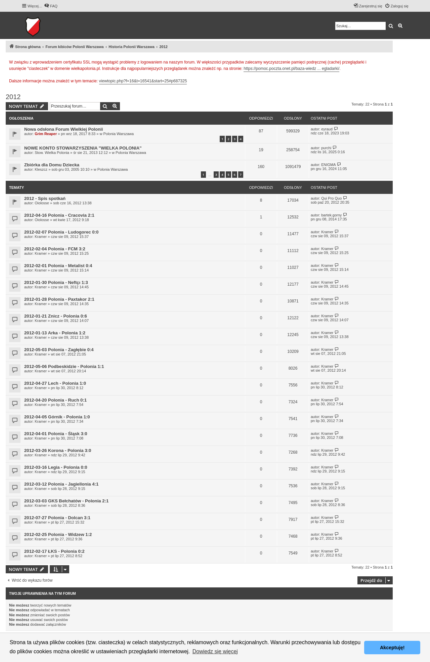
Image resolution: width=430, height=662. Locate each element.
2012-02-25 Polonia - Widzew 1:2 (58, 534)
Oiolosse (42, 203)
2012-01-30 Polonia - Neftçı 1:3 (56, 282)
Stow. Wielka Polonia (52, 153)
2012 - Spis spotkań (45, 198)
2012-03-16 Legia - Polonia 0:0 (55, 467)
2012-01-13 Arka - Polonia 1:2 (54, 332)
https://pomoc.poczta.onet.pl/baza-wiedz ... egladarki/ (291, 68)
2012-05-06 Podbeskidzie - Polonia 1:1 (64, 366)
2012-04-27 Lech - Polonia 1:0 (55, 383)
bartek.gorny (331, 215)
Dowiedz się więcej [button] (215, 651)
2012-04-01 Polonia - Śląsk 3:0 (55, 433)
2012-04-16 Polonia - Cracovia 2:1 (59, 215)
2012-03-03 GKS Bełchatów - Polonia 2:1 (66, 500)
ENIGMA (328, 165)
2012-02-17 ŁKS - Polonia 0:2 (54, 551)
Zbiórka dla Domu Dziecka (51, 164)
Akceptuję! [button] (392, 647)
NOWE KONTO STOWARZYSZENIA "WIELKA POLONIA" (83, 148)
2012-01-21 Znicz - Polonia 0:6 (55, 316)
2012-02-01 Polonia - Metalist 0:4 (58, 265)
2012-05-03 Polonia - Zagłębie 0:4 (59, 349)
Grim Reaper (46, 134)
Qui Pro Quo (331, 198)
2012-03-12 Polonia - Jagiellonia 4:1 (61, 484)
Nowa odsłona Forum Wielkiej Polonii (63, 129)
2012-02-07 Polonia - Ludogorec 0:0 (61, 232)
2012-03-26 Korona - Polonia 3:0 (57, 450)
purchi (326, 148)
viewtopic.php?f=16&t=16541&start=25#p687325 (143, 81)
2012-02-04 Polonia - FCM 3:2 (54, 248)
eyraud (327, 129)
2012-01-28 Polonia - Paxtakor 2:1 (59, 299)
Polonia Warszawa (118, 134)
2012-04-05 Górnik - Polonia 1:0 (57, 416)
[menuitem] (50, 6)
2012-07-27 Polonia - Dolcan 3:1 (57, 517)
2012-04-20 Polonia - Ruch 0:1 (55, 400)
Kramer (41, 237)
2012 (13, 96)
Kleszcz (41, 169)
